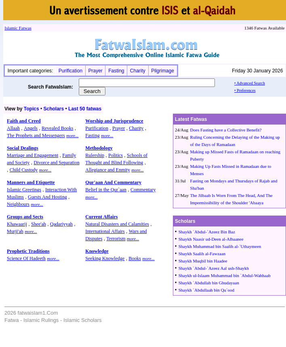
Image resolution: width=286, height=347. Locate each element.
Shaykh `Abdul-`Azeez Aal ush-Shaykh (214, 268)
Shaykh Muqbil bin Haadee (203, 260)
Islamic (10, 27)
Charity (137, 71)
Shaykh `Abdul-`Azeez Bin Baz (207, 231)
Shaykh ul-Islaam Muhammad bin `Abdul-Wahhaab (225, 275)
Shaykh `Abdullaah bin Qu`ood (206, 290)
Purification (70, 71)
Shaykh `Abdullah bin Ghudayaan (209, 282)
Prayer (95, 71)
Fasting (116, 71)
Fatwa (24, 27)
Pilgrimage (162, 71)
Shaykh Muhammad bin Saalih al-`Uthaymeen (220, 246)
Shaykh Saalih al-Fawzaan (202, 253)
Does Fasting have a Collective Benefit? (226, 129)
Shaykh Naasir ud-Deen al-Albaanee (211, 239)
